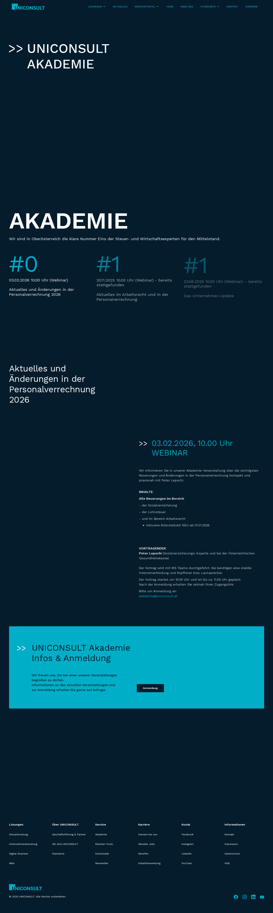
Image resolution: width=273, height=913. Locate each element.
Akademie (101, 834)
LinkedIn (186, 853)
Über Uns (186, 6)
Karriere (252, 6)
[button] (96, 6)
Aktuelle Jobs (146, 844)
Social (185, 824)
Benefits (143, 853)
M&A (11, 863)
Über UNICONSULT (65, 824)
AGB (227, 863)
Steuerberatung (18, 834)
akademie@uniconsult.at (158, 596)
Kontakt (232, 6)
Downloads (102, 853)
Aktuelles (120, 6)
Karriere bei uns (147, 834)
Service (100, 824)
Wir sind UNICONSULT (65, 844)
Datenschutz (232, 853)
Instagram (187, 844)
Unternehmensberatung (23, 844)
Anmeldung (150, 688)
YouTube (186, 863)
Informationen (235, 824)
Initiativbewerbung (149, 863)
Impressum (231, 844)
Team (169, 6)
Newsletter (101, 863)
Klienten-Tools (104, 844)
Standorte (58, 853)
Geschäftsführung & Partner (69, 834)
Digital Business (18, 853)
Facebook (187, 834)
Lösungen (16, 824)
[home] (28, 6)
